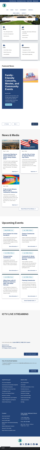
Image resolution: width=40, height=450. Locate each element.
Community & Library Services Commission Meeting (28, 258)
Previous (7, 124)
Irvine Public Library (8, 50)
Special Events (25, 35)
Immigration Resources (25, 391)
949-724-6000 (27, 421)
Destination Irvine (21, 1)
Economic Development (8, 33)
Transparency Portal (26, 50)
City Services (6, 36)
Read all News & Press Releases (28, 208)
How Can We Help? (6, 420)
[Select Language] (5, 448)
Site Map (22, 401)
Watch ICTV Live (5, 345)
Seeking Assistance (25, 399)
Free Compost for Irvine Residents (10, 234)
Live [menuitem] (7, 10)
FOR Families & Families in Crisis (27, 386)
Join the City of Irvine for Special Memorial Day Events (28, 156)
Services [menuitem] (31, 10)
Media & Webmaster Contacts (8, 426)
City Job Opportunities (8, 31)
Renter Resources (7, 52)
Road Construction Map (25, 397)
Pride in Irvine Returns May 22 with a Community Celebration (10, 190)
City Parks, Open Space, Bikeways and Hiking (29, 32)
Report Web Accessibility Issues (8, 430)
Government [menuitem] (23, 10)
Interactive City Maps (25, 393)
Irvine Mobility (6, 54)
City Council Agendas (6, 382)
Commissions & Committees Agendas (10, 384)
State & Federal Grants (6, 401)
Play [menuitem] (17, 10)
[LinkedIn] (26, 444)
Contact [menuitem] (24, 13)
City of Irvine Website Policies (8, 393)
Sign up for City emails (6, 428)
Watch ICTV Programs (7, 346)
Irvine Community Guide (26, 395)
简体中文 (18, 342)
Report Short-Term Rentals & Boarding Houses (10, 423)
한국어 (25, 342)
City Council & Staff (6, 416)
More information (13, 246)
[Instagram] (31, 444)
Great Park (29, 1)
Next (15, 124)
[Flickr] (21, 444)
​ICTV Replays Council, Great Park (9, 348)
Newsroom (35, 1)
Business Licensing (6, 395)
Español (28, 342)
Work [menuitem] (12, 10)
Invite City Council (5, 418)
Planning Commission (28, 280)
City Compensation (25, 382)
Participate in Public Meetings (28, 52)
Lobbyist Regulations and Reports (9, 399)
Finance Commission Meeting (28, 234)
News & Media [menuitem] (16, 13)
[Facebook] (34, 444)
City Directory (13, 1)
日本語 (21, 342)
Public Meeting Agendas (27, 54)
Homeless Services (25, 389)
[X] (23, 444)
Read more (8, 104)
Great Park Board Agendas (7, 386)
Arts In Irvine (25, 37)
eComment (23, 384)
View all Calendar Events (29, 300)
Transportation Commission (7, 257)
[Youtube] (37, 444)
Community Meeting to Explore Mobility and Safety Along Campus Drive (10, 157)
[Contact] (28, 444)
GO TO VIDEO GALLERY (31, 354)
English (14, 342)
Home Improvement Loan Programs (9, 397)
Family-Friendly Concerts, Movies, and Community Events (12, 82)
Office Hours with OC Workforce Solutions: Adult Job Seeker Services (9, 283)
